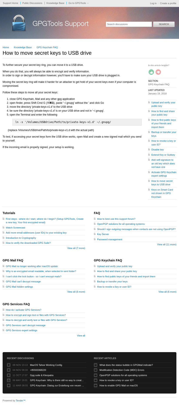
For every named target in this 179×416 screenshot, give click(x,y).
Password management (109, 239)
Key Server (103, 234)
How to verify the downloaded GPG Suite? (28, 243)
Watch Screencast (15, 227)
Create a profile (168, 3)
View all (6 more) (76, 291)
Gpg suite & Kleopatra (41, 375)
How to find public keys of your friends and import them (163, 123)
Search (164, 24)
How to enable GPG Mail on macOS (118, 385)
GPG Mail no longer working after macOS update (32, 266)
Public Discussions (32, 3)
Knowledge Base (55, 3)
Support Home (10, 3)
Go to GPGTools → (78, 3)
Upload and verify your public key (114, 266)
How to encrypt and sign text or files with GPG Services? (36, 315)
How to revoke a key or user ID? (114, 286)
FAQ (97, 213)
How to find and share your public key (117, 271)
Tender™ (21, 400)
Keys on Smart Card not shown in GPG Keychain (162, 193)
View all (81, 335)
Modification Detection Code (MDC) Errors (121, 370)
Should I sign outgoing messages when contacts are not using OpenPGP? (136, 229)
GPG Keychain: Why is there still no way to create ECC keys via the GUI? (57, 380)
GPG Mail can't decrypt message (23, 281)
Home (6, 47)
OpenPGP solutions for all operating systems (121, 224)
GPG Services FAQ (16, 304)
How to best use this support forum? (116, 219)
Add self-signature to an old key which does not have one (163, 163)
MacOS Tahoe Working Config (46, 365)
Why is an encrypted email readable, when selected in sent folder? (41, 271)
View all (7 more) (76, 248)
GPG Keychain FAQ (47, 47)
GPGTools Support (61, 24)
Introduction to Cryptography (21, 238)
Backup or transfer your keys (112, 281)
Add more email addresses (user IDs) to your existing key (36, 232)
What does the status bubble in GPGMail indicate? (126, 365)
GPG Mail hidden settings (19, 286)
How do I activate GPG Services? (23, 310)
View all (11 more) (166, 244)
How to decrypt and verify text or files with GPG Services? (36, 320)
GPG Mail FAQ (13, 260)
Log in (153, 3)
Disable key (157, 149)
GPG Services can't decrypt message (25, 325)
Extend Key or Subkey (163, 154)
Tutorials (9, 213)
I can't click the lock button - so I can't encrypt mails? (33, 276)
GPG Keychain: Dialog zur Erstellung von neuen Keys (57, 385)
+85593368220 (38, 370)
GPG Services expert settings (21, 330)
